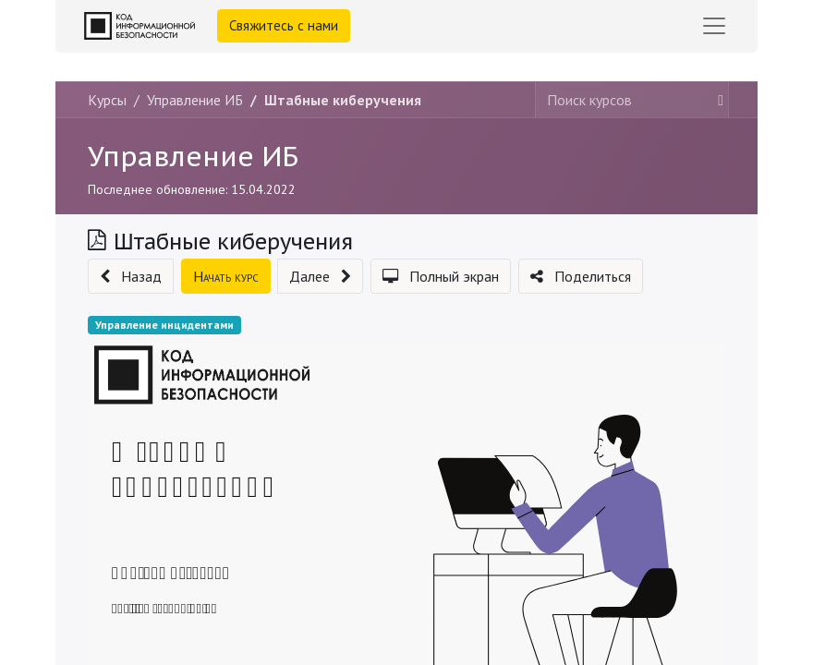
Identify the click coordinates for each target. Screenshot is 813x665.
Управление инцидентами (164, 325)
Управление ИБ (193, 156)
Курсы (107, 100)
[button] (131, 276)
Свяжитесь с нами (283, 25)
